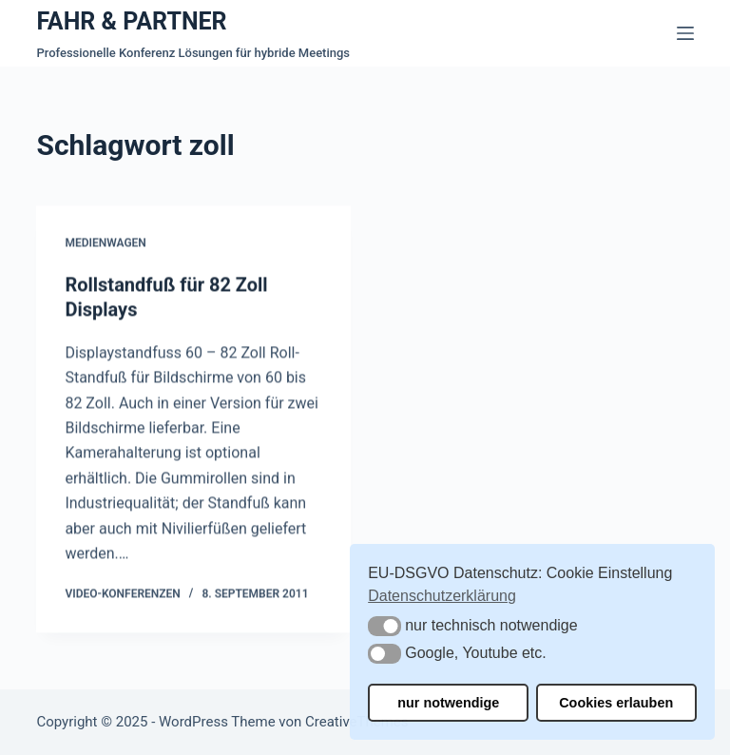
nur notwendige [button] (448, 702)
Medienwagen (105, 243)
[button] (384, 626)
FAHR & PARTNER (131, 21)
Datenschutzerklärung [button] (442, 596)
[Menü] (685, 33)
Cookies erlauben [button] (616, 702)
